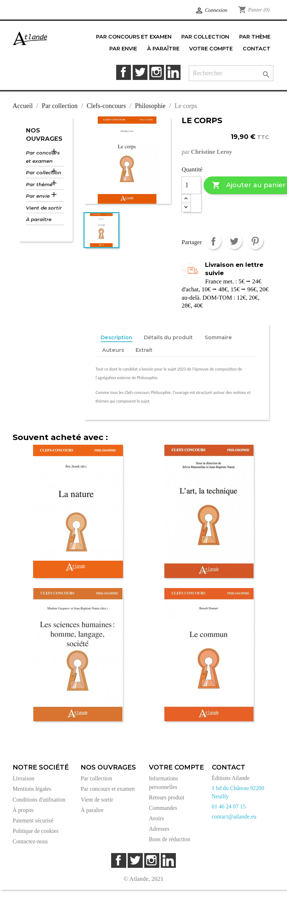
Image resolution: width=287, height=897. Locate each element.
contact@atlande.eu (234, 816)
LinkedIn (173, 72)
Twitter (140, 72)
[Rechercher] (231, 73)
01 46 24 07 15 (229, 806)
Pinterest (255, 241)
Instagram (156, 72)
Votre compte (176, 767)
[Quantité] (191, 185)
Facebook (123, 72)
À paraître (38, 219)
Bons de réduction (169, 839)
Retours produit (166, 797)
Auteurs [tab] (113, 350)
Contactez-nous (30, 841)
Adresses (159, 829)
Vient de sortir (44, 208)
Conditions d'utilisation (39, 800)
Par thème (39, 184)
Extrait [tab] (144, 350)
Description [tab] (116, 337)
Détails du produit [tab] (168, 337)
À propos (23, 810)
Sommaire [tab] (218, 337)
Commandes (163, 808)
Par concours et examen (43, 157)
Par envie (38, 196)
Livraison (23, 778)
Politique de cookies (36, 831)
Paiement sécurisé (33, 820)
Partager (213, 241)
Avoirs (156, 818)
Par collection (43, 172)
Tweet (234, 241)
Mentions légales (32, 789)
